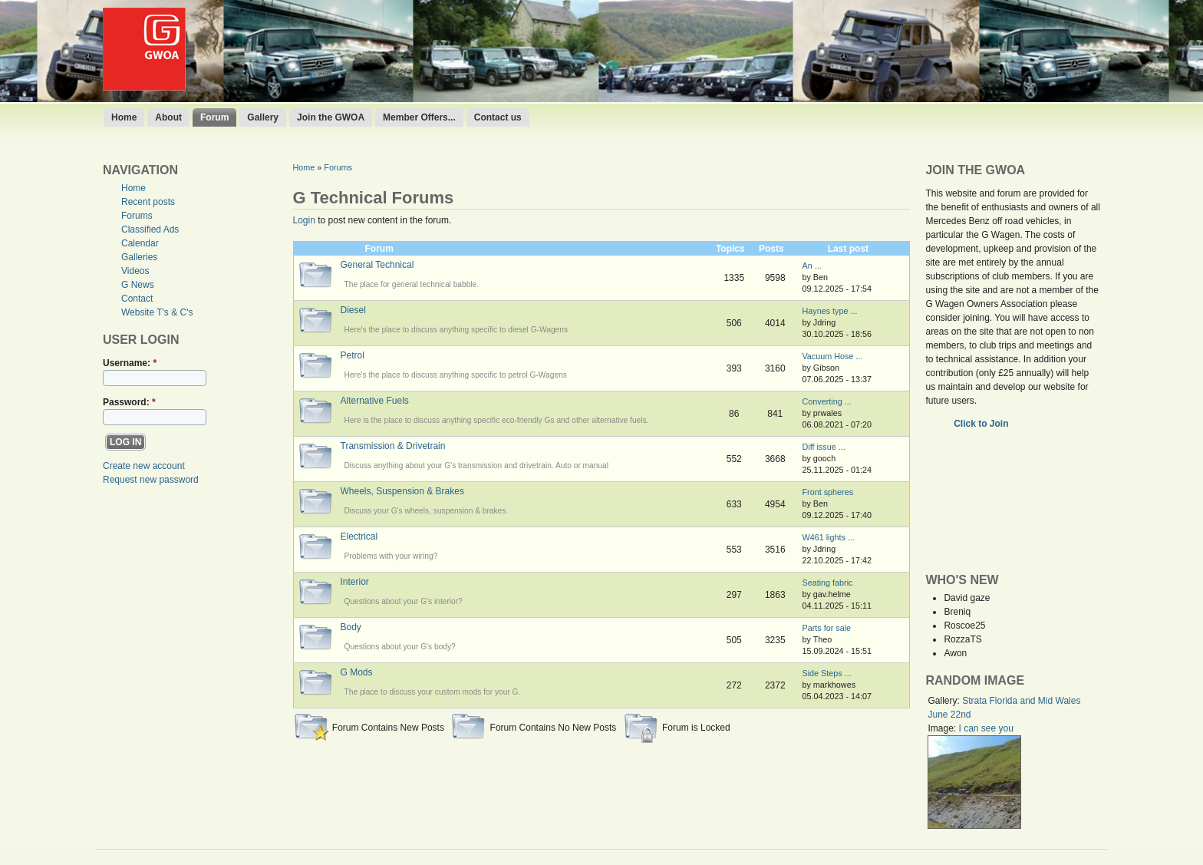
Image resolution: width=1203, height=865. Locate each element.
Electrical (359, 536)
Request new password (151, 479)
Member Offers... (419, 117)
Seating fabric (827, 582)
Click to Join (982, 423)
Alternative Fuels (375, 400)
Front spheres (827, 492)
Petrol (352, 355)
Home (124, 117)
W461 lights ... (828, 537)
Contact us (498, 117)
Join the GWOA (330, 117)
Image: (943, 728)
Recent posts (148, 201)
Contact (137, 298)
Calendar (140, 243)
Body (351, 627)
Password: (129, 402)
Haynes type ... (829, 310)
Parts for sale (826, 627)
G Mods (357, 672)
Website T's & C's (157, 312)
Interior (355, 581)
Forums (137, 215)
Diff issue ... (823, 446)
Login (304, 220)
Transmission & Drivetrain (393, 446)
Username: (130, 363)
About (168, 117)
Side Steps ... (826, 673)
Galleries (139, 257)
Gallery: (945, 700)
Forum (214, 117)
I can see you (985, 728)
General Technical (377, 264)
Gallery (263, 117)
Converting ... (826, 401)
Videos (135, 271)
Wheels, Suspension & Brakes (402, 491)
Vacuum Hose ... (832, 356)
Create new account (144, 466)
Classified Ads (150, 229)
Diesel (353, 310)
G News (137, 284)
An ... (811, 265)
